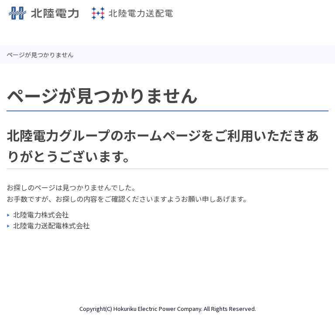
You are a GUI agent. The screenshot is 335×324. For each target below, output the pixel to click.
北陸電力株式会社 (41, 214)
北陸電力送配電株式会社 (51, 225)
